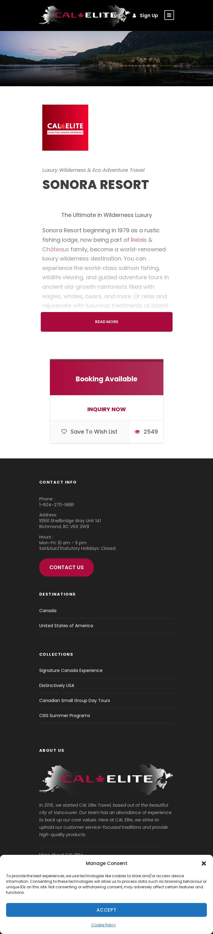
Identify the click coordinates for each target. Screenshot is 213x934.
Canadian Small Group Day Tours (74, 700)
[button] (204, 863)
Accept (106, 910)
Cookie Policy (103, 925)
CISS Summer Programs (64, 715)
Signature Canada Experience (71, 670)
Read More (106, 321)
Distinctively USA (56, 685)
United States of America (66, 626)
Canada (47, 611)
